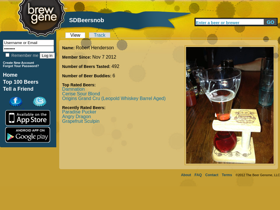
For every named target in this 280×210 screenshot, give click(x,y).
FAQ (198, 175)
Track (99, 35)
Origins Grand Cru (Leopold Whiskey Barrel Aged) (114, 98)
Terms (227, 175)
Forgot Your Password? (21, 66)
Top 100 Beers (20, 82)
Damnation (73, 89)
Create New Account (18, 62)
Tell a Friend (18, 89)
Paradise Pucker (79, 111)
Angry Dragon (76, 116)
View (75, 35)
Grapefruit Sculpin (80, 121)
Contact (211, 175)
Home (10, 75)
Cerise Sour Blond (81, 93)
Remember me (22, 55)
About (186, 175)
